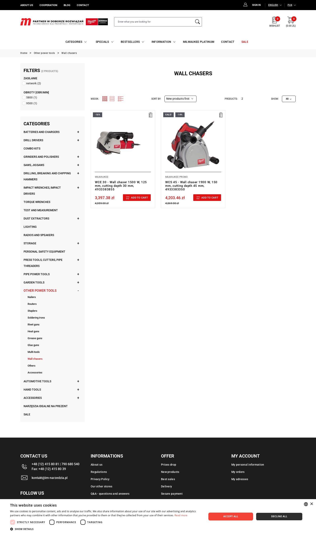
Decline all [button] (279, 516)
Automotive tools (37, 381)
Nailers (32, 297)
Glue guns (33, 345)
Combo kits (32, 148)
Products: (231, 99)
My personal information (247, 464)
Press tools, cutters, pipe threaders (43, 263)
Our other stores (101, 486)
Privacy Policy (100, 479)
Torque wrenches (37, 202)
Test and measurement (41, 210)
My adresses (239, 479)
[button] (105, 529)
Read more (181, 515)
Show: (275, 99)
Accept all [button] (230, 516)
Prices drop (168, 464)
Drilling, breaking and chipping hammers (47, 176)
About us (96, 464)
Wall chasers (35, 358)
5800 (31, 97)
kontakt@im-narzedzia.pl (50, 478)
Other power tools (40, 291)
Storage (30, 243)
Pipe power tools (37, 274)
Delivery (166, 486)
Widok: (95, 99)
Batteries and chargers (41, 132)
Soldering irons (36, 317)
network (33, 83)
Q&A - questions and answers (110, 493)
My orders (238, 471)
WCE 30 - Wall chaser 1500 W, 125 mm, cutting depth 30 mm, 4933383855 (121, 185)
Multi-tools (34, 351)
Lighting (30, 226)
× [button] (311, 504)
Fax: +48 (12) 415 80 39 (49, 469)
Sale (27, 414)
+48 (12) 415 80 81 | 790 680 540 (55, 464)
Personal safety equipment (44, 251)
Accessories (35, 372)
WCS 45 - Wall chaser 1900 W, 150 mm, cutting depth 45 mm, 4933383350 (191, 185)
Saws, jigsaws (34, 165)
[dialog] (158, 516)
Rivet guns (34, 324)
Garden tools (34, 282)
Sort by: (156, 98)
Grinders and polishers (41, 156)
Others (31, 365)
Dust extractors (36, 218)
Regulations (99, 471)
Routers (32, 303)
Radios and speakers (39, 235)
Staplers (32, 310)
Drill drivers (33, 140)
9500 (31, 103)
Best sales (168, 479)
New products (170, 471)
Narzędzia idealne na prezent (46, 406)
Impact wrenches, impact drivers (42, 190)
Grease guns (35, 338)
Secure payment (172, 493)
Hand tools (32, 389)
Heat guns (33, 331)
